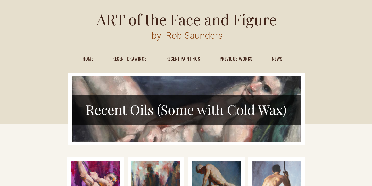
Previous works (236, 59)
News (277, 59)
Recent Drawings (129, 59)
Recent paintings (183, 59)
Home (87, 59)
